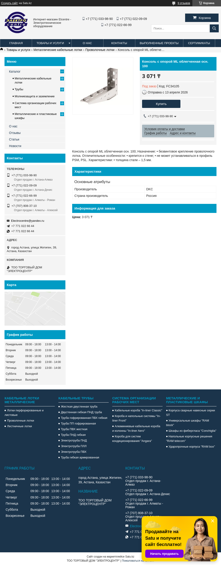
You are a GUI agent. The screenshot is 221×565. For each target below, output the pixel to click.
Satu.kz (129, 556)
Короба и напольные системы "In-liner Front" (136, 418)
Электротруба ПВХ (73, 451)
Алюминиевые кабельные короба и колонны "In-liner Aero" (136, 428)
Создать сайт (9, 3)
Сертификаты (199, 43)
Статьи (14, 139)
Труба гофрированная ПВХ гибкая (84, 418)
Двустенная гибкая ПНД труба (81, 412)
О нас (87, 43)
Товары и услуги (50, 43)
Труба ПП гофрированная (78, 423)
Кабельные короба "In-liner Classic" (138, 410)
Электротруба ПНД (74, 440)
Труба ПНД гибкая (73, 434)
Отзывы (15, 133)
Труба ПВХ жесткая (74, 429)
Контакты (119, 43)
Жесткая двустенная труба (79, 406)
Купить (161, 104)
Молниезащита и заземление (35, 96)
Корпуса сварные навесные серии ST (190, 413)
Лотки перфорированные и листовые (24, 413)
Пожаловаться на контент (138, 560)
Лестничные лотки (19, 426)
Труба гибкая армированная (80, 457)
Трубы (19, 89)
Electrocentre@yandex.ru (27, 220)
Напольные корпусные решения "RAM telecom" (189, 439)
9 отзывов (184, 3)
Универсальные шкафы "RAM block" (187, 423)
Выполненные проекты (159, 43)
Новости (15, 146)
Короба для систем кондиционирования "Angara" (132, 439)
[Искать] (214, 28)
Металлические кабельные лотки (58, 50)
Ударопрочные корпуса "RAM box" (192, 446)
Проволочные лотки (100, 50)
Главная (16, 43)
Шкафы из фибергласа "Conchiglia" (192, 430)
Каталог (15, 71)
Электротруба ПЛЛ (74, 446)
